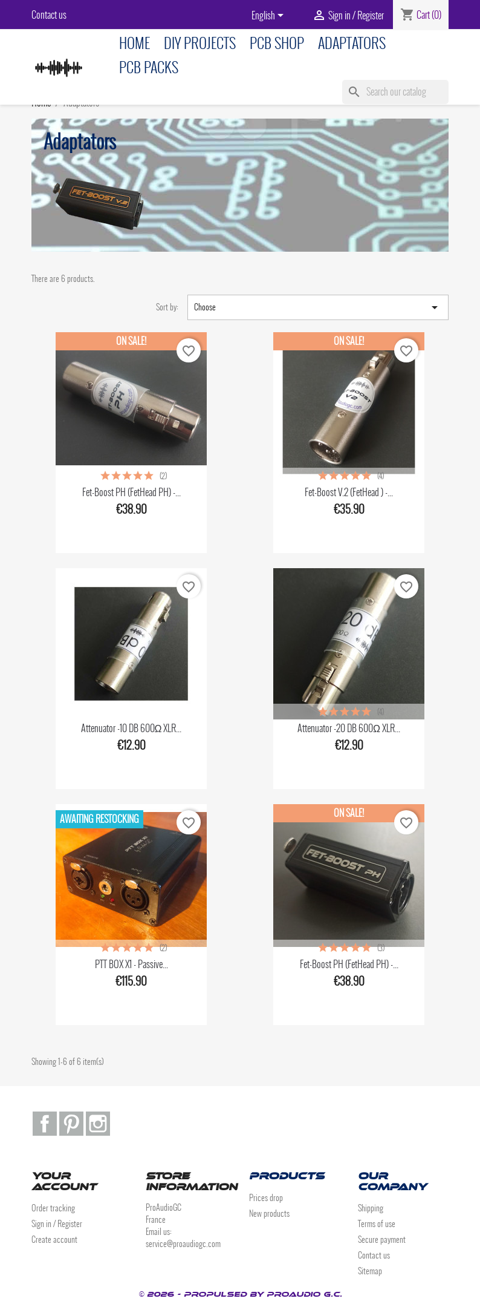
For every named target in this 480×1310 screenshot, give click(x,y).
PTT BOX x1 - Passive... (131, 964)
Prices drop (266, 1197)
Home (134, 43)
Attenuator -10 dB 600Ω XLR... (131, 728)
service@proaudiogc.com (183, 1243)
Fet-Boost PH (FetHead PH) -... (131, 492)
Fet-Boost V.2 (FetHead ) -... (349, 492)
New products (269, 1213)
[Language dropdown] (269, 16)
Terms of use (376, 1223)
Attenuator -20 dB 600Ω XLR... (348, 728)
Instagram (98, 1124)
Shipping (370, 1208)
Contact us (48, 15)
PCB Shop (277, 43)
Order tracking (53, 1208)
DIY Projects (200, 43)
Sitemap (370, 1271)
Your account (64, 1181)
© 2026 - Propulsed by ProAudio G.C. (240, 1294)
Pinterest (71, 1124)
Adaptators (352, 43)
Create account (54, 1239)
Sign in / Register (56, 1223)
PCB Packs (148, 67)
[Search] (395, 92)
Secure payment (382, 1239)
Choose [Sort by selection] (318, 307)
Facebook (45, 1124)
